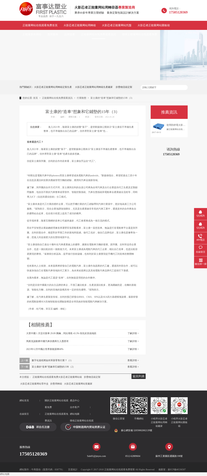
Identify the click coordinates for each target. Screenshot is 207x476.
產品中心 (74, 400)
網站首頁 (24, 400)
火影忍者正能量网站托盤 (116, 25)
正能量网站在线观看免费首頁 (40, 25)
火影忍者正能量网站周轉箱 (80, 25)
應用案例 (52, 34)
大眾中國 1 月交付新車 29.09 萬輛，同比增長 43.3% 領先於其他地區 (61, 333)
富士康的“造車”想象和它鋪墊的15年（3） (112, 98)
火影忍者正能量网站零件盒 (34, 383)
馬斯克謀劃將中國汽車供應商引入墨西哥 (47, 341)
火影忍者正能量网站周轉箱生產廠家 (94, 87)
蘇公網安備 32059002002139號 (133, 430)
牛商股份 (36, 469)
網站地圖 (74, 414)
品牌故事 (69, 34)
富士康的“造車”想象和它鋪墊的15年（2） (53, 367)
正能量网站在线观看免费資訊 (56, 417)
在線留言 (24, 414)
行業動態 (82, 98)
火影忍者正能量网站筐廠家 (78, 383)
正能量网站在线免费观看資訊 (98, 34)
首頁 (36, 98)
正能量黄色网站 (32, 34)
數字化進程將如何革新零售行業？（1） (52, 360)
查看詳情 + (133, 360)
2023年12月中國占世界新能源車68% (45, 349)
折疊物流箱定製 (124, 87)
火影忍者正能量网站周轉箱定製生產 (53, 87)
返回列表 (139, 376)
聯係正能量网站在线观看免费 (139, 34)
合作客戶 (74, 407)
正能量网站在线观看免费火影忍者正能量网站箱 (57, 377)
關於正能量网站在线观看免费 (56, 404)
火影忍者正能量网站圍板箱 (154, 25)
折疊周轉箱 (56, 383)
